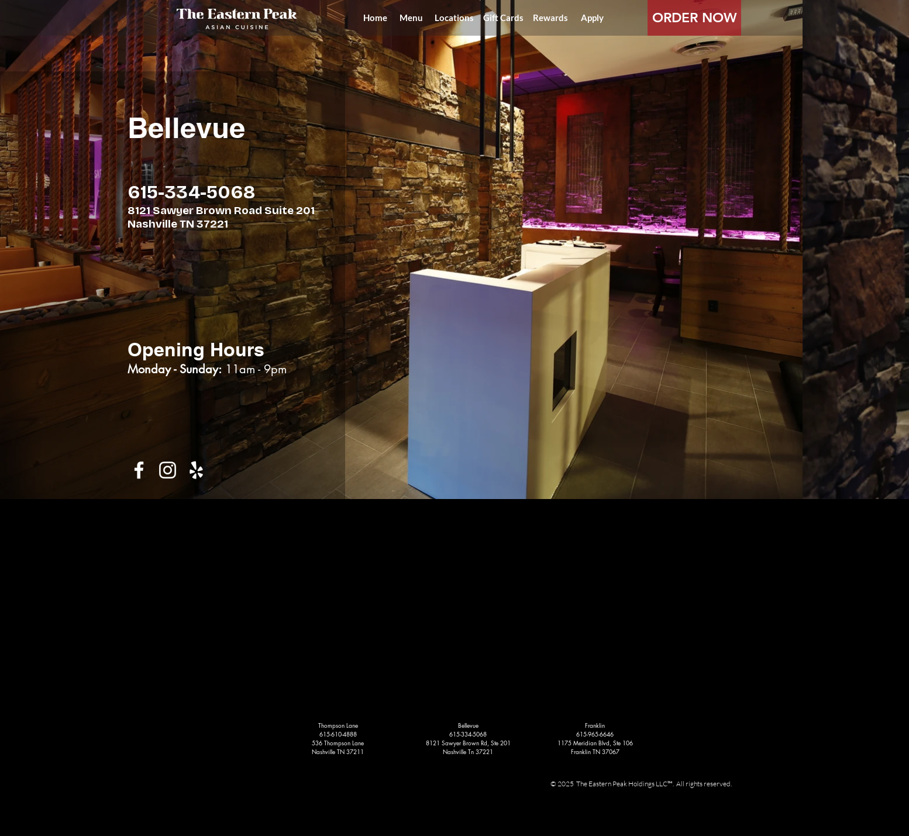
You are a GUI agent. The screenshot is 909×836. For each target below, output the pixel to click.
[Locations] (453, 18)
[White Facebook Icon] (139, 470)
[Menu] (411, 18)
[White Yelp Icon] (196, 470)
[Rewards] (550, 18)
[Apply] (592, 18)
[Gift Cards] (503, 18)
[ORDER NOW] (694, 18)
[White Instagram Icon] (167, 470)
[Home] (375, 18)
